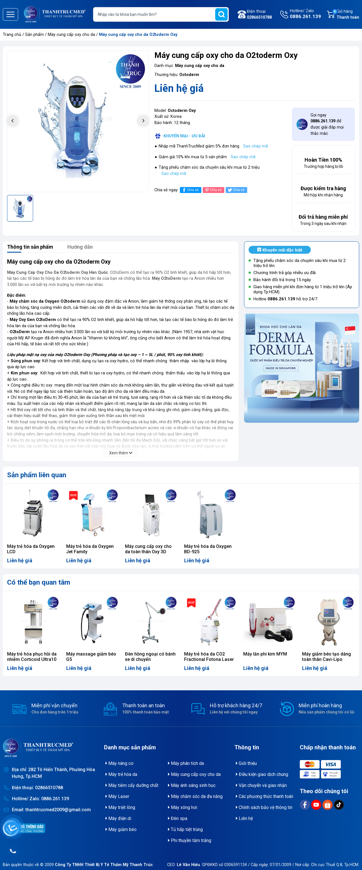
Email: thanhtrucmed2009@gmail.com (51, 809)
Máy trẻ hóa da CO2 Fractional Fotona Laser (209, 656)
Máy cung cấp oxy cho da (72, 34)
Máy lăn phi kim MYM (265, 654)
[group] (77, 121)
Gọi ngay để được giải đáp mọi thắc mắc (327, 124)
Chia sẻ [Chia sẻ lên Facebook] (190, 190)
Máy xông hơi (182, 807)
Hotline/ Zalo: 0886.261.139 (40, 798)
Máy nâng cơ (119, 763)
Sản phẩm (34, 34)
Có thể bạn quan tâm (38, 582)
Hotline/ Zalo (305, 14)
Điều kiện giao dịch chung (262, 774)
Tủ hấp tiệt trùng (185, 829)
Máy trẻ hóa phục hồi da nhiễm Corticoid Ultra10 (32, 656)
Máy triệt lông (120, 807)
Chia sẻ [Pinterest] (212, 190)
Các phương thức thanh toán (264, 796)
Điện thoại (259, 15)
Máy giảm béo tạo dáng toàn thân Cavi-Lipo (326, 656)
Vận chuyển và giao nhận (261, 785)
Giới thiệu (246, 763)
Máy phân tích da (186, 763)
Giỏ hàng (345, 15)
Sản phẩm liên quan (36, 475)
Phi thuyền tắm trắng (189, 840)
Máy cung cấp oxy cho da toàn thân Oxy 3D (148, 549)
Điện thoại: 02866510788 (37, 787)
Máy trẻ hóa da (121, 774)
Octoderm (189, 74)
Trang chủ (12, 34)
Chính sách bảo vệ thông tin (264, 807)
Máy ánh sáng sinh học (192, 785)
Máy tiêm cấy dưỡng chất (131, 785)
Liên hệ (244, 818)
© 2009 (96, 864)
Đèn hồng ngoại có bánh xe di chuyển (150, 656)
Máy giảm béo (121, 829)
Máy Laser (117, 796)
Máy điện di (118, 818)
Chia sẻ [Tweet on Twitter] (235, 190)
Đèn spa (177, 818)
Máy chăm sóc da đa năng (195, 796)
